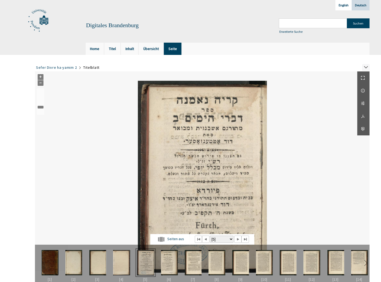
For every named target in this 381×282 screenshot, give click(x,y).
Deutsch (360, 5)
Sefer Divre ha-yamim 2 (56, 67)
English (343, 5)
